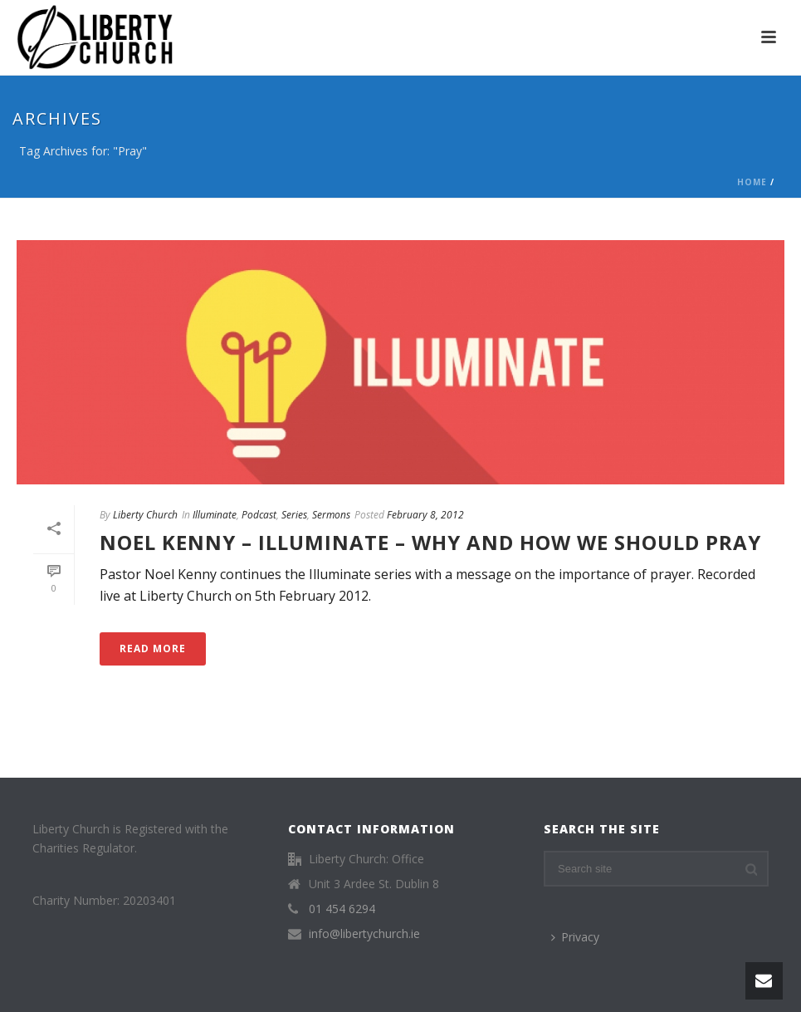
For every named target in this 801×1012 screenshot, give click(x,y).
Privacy (575, 937)
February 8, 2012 (425, 515)
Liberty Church (145, 515)
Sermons (331, 515)
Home (752, 182)
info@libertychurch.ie (364, 933)
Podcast (259, 515)
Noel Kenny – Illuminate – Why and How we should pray (430, 542)
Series (294, 515)
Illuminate (215, 515)
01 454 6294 (342, 908)
